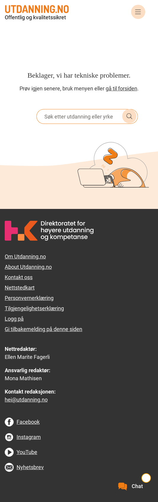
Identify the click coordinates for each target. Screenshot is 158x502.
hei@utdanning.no (26, 400)
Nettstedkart (20, 287)
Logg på (14, 319)
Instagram (29, 437)
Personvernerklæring (29, 298)
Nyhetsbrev (30, 467)
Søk (129, 116)
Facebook (28, 422)
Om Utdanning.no (25, 256)
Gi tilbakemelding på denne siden (43, 329)
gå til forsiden (121, 88)
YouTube (27, 452)
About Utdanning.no (28, 267)
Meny (138, 12)
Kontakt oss (19, 277)
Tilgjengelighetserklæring (34, 308)
